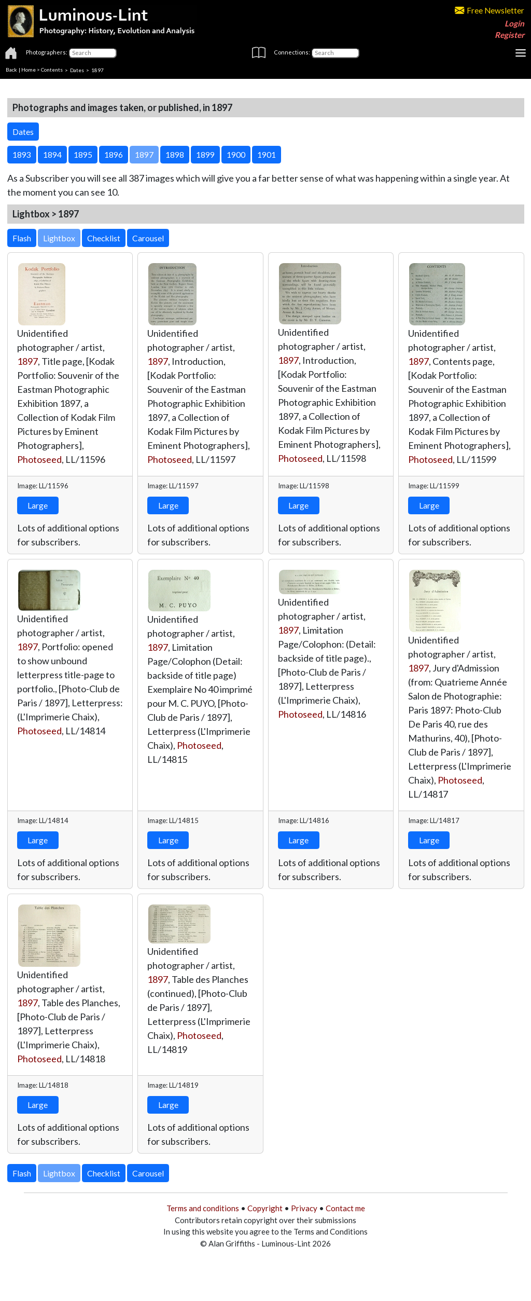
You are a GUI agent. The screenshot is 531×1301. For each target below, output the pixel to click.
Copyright (265, 1208)
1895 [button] (83, 154)
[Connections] (335, 53)
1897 (27, 361)
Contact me (345, 1208)
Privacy (304, 1208)
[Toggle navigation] (520, 53)
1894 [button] (52, 154)
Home (28, 69)
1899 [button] (205, 154)
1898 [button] (174, 154)
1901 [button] (266, 154)
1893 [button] (21, 154)
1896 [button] (113, 154)
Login (514, 23)
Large (37, 505)
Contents (52, 69)
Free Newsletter (489, 10)
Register (509, 34)
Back (11, 69)
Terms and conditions (202, 1208)
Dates (77, 69)
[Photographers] (92, 53)
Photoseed (39, 459)
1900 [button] (236, 154)
